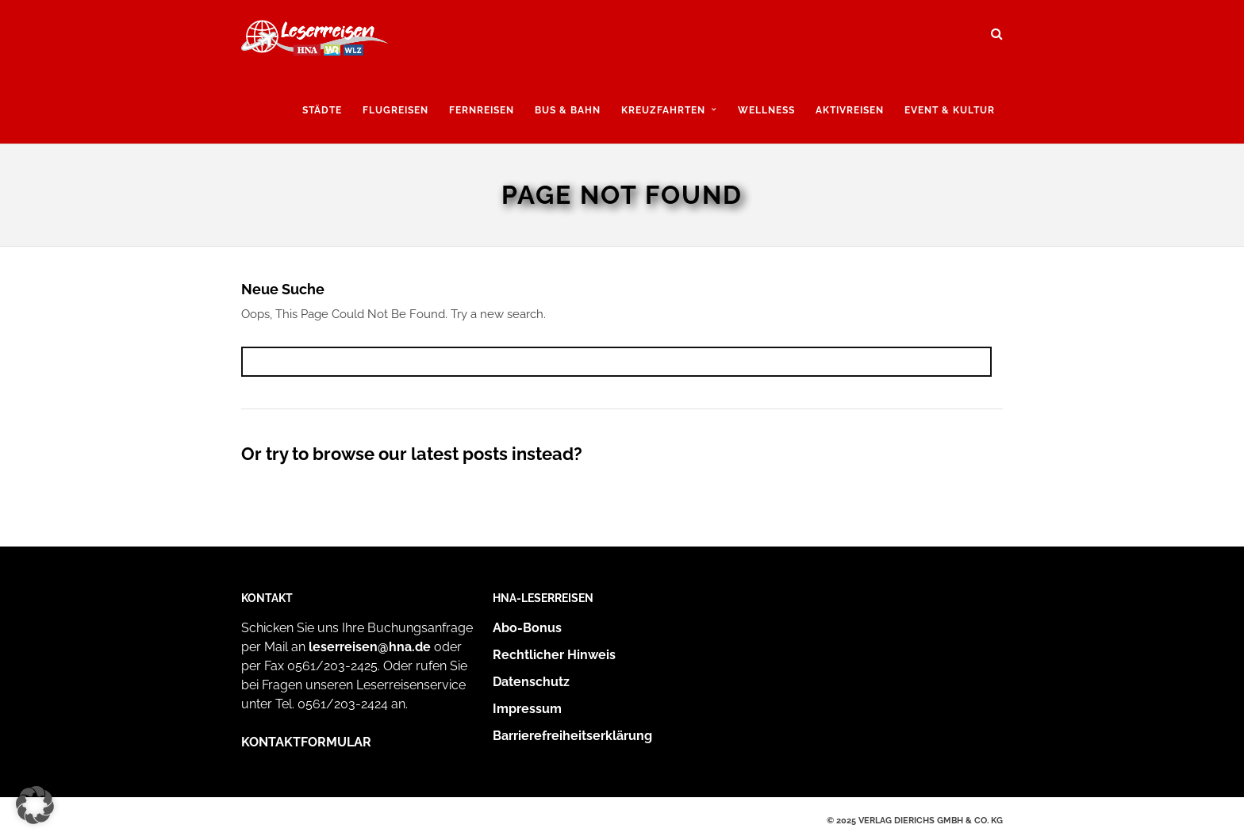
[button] (35, 805)
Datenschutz (531, 681)
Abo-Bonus (527, 627)
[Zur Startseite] (314, 41)
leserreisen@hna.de (370, 646)
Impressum (527, 708)
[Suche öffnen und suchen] (997, 28)
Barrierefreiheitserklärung (572, 735)
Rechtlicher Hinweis (554, 654)
